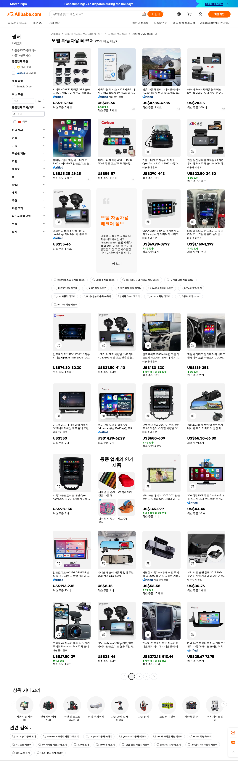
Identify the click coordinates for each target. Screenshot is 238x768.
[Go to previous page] (124, 676)
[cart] (190, 14)
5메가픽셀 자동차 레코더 (52, 744)
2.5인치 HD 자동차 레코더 (202, 744)
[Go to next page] (154, 676)
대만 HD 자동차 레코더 (50, 752)
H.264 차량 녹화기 (200, 736)
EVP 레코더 (81, 744)
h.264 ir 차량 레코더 (159, 296)
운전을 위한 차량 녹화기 (180, 279)
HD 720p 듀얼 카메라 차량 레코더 (141, 279)
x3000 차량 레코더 (103, 279)
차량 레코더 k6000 (189, 296)
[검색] (155, 14)
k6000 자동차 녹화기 (160, 288)
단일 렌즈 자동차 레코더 (135, 744)
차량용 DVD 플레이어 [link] (144, 33)
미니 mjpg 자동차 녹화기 (97, 296)
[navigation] (28, 355)
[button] (143, 14)
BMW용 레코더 (105, 744)
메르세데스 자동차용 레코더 (69, 279)
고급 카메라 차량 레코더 (127, 288)
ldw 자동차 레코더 (64, 296)
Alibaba (55, 33)
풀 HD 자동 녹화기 (96, 288)
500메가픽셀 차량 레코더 (167, 736)
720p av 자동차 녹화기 (99, 736)
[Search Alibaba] (96, 14)
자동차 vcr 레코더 (129, 296)
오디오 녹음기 (21, 752)
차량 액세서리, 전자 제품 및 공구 (83, 33)
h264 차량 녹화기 (191, 288)
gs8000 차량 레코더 (169, 744)
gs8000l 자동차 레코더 (132, 736)
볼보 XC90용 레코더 (66, 288)
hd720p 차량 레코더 (66, 304)
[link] (233, 732)
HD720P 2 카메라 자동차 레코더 (61, 736)
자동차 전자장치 (117, 33)
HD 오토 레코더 (21, 744)
